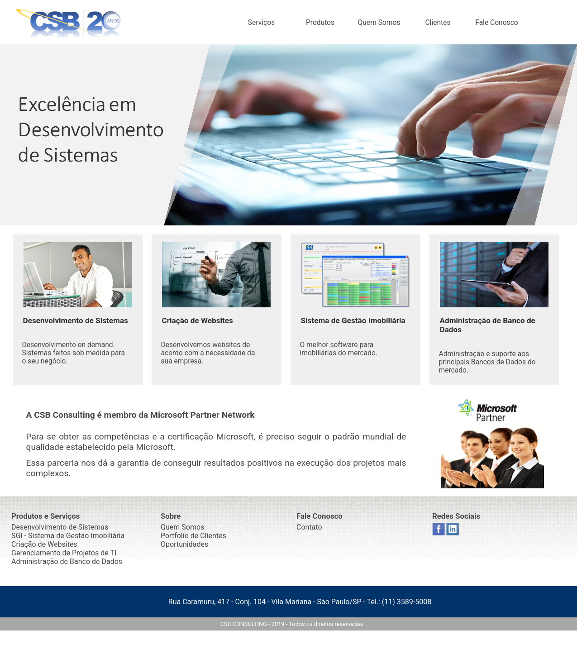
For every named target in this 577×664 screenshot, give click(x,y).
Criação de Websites (44, 544)
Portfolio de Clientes (193, 535)
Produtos (320, 23)
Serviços (261, 23)
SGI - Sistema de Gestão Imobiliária (67, 535)
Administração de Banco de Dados (66, 561)
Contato (309, 527)
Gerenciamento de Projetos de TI (63, 553)
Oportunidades (184, 544)
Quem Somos (379, 23)
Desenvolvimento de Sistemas (59, 527)
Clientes (437, 23)
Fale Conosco (496, 23)
